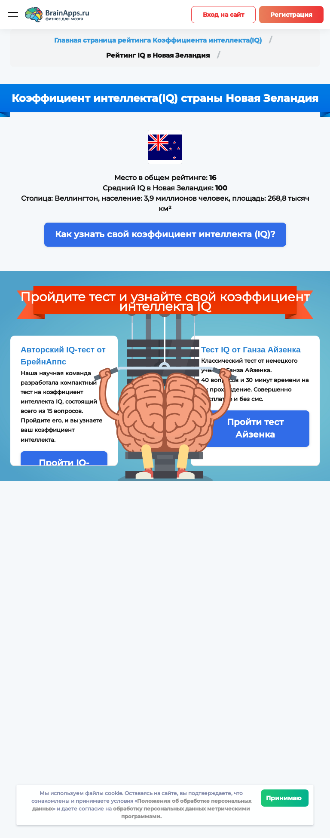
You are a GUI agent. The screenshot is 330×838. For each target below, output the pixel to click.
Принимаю (285, 798)
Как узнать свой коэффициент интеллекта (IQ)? (165, 234)
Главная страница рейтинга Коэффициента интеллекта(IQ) (158, 40)
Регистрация (291, 14)
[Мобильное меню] (12, 14)
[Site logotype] (57, 14)
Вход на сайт (223, 14)
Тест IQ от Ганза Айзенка (251, 349)
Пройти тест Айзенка (255, 428)
